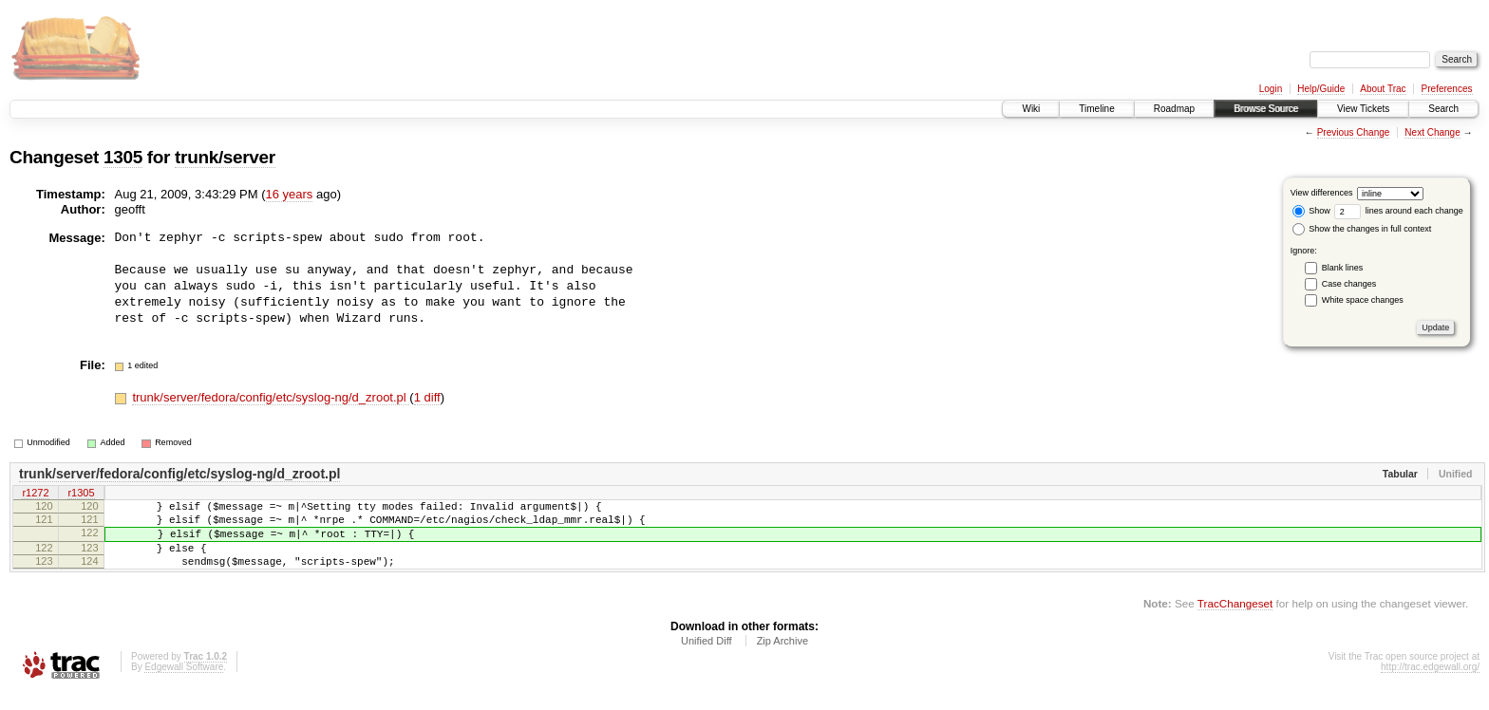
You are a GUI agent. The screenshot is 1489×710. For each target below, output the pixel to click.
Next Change (1432, 132)
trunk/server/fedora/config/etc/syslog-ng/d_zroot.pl (270, 397)
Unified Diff (706, 657)
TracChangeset (1234, 620)
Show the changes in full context (1362, 229)
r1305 (80, 493)
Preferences (1447, 89)
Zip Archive (782, 657)
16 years (289, 194)
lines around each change (1398, 210)
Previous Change (1353, 132)
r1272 (35, 493)
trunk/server (225, 157)
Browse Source (1266, 108)
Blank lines (1343, 267)
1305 (123, 157)
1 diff (427, 397)
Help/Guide (1321, 89)
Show (1311, 210)
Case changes (1349, 284)
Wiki (1031, 108)
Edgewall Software (183, 684)
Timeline (1096, 108)
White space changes (1363, 300)
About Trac (1382, 89)
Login (1270, 89)
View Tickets (1363, 108)
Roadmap (1174, 108)
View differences (1322, 192)
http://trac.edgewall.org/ (1430, 684)
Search (1443, 108)
